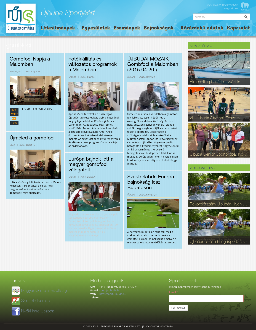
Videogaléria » (202, 168)
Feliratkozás (178, 307)
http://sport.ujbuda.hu (112, 294)
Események (127, 28)
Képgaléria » (201, 46)
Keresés (249, 17)
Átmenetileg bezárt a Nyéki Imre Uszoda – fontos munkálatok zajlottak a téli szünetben (219, 81)
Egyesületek (96, 28)
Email (173, 292)
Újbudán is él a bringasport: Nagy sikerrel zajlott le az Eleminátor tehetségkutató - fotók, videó (219, 241)
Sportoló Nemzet (36, 300)
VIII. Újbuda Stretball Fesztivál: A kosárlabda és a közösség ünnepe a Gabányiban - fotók (219, 118)
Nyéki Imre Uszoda (37, 310)
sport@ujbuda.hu (109, 290)
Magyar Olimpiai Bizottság (44, 290)
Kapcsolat (238, 28)
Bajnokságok (160, 28)
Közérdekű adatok (202, 28)
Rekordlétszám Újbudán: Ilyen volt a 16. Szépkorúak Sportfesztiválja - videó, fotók (219, 204)
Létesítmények (59, 28)
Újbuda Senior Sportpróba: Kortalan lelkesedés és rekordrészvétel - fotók (219, 154)
